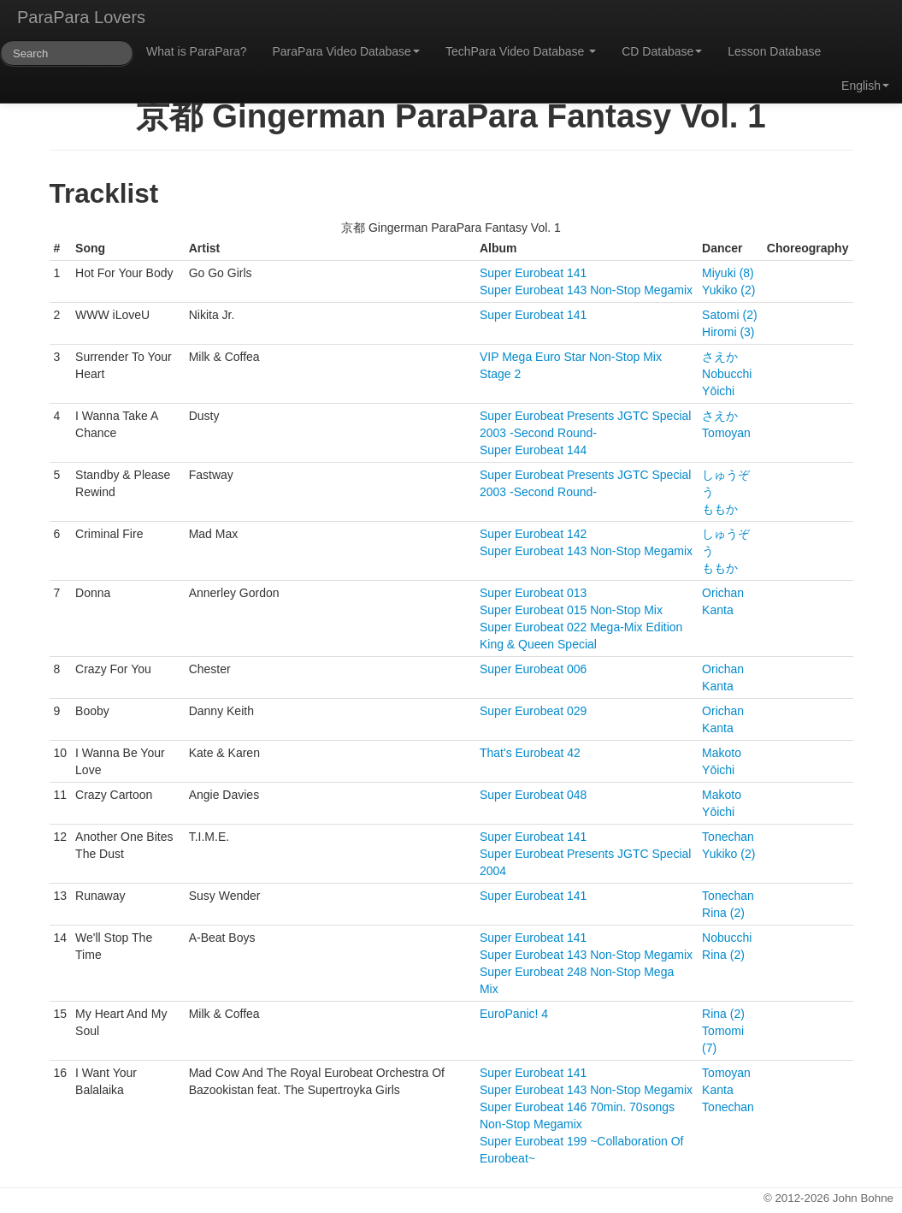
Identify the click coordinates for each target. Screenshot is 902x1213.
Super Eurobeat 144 (533, 450)
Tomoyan (726, 433)
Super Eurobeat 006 (533, 669)
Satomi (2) (730, 315)
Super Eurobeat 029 (533, 711)
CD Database (662, 51)
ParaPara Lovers (81, 17)
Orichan (723, 593)
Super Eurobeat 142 (533, 534)
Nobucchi (727, 374)
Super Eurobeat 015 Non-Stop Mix (571, 610)
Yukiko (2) (728, 290)
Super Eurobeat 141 (533, 273)
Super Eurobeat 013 (533, 593)
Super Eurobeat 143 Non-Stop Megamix (586, 290)
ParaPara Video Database (346, 51)
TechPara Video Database (520, 51)
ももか (720, 509)
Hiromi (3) (728, 332)
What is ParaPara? (196, 51)
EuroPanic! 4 (514, 1014)
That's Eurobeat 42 (530, 753)
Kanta (718, 610)
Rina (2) (723, 913)
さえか (720, 357)
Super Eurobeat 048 (533, 795)
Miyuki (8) (728, 273)
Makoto (721, 753)
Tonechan (728, 836)
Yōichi (718, 391)
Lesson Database (774, 51)
